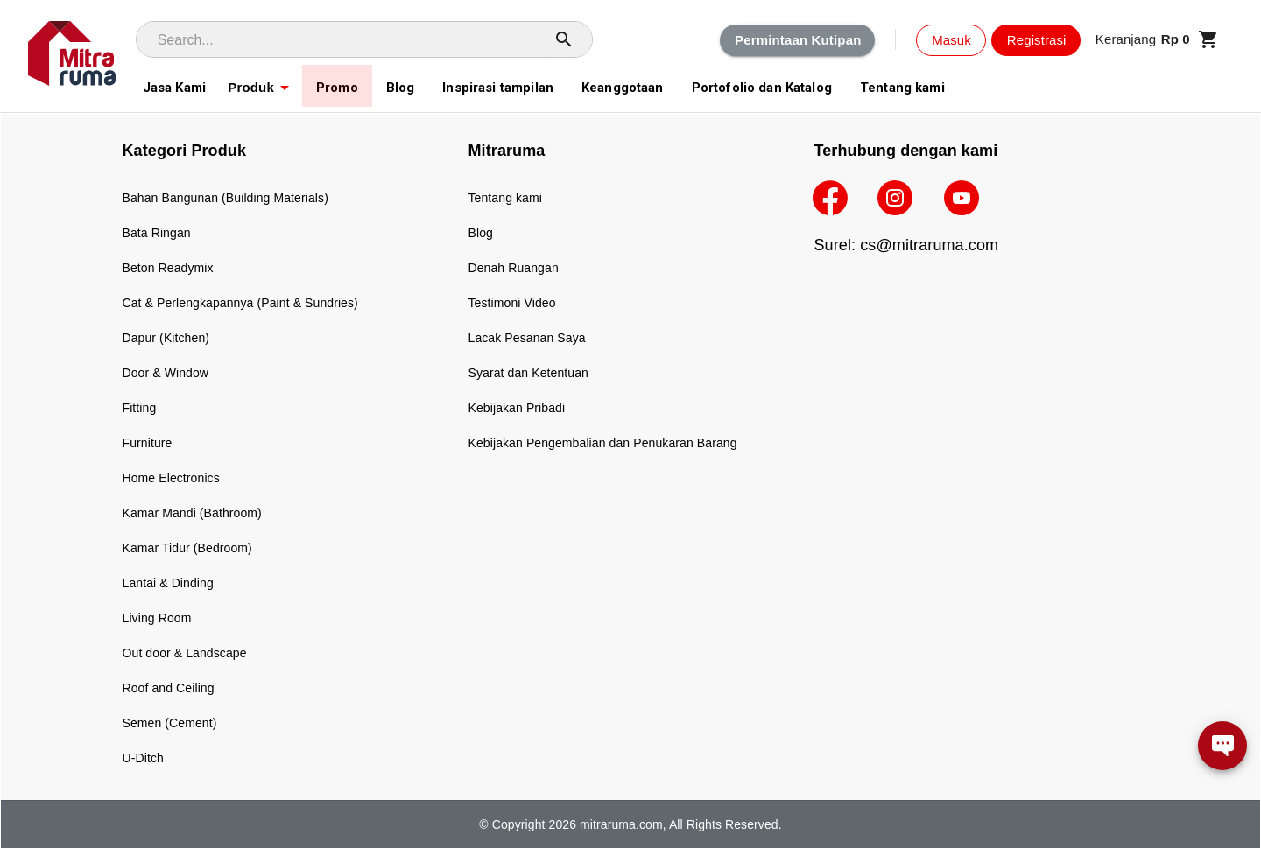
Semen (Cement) (170, 723)
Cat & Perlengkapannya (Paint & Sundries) (240, 303)
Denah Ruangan (513, 268)
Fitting (140, 408)
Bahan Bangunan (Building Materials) (225, 198)
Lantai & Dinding (168, 583)
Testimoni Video (512, 303)
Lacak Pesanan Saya (527, 338)
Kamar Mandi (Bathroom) (192, 513)
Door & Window (166, 373)
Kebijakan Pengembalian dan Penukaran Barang (602, 443)
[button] (1157, 39)
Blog (480, 233)
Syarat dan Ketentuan (528, 373)
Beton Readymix (168, 268)
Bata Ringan (157, 233)
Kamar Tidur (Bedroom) (187, 548)
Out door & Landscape (185, 653)
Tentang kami (505, 198)
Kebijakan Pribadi (517, 408)
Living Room (157, 618)
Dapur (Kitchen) (166, 338)
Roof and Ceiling (169, 688)
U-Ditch (143, 758)
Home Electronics (171, 478)
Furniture (148, 443)
